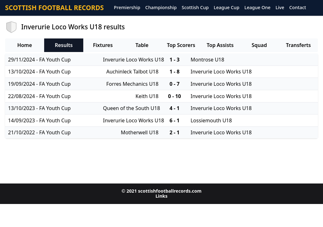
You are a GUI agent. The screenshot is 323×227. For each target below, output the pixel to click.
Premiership (127, 7)
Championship (161, 7)
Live (280, 7)
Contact (297, 7)
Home (24, 45)
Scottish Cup (195, 7)
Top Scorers (181, 45)
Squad (259, 45)
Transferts (298, 45)
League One (257, 7)
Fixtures (103, 45)
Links (161, 196)
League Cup (226, 7)
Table (141, 45)
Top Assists (220, 45)
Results (64, 45)
